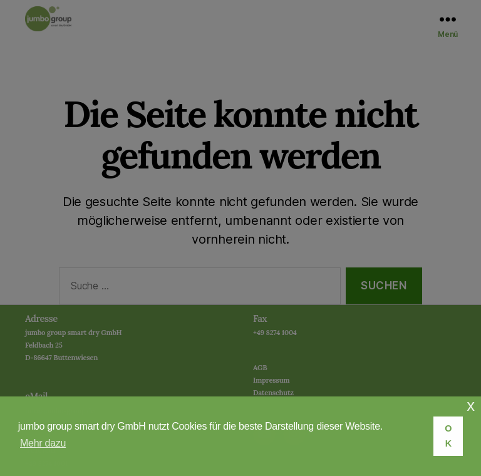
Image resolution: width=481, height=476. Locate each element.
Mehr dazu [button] (43, 443)
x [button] (471, 405)
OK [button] (448, 435)
